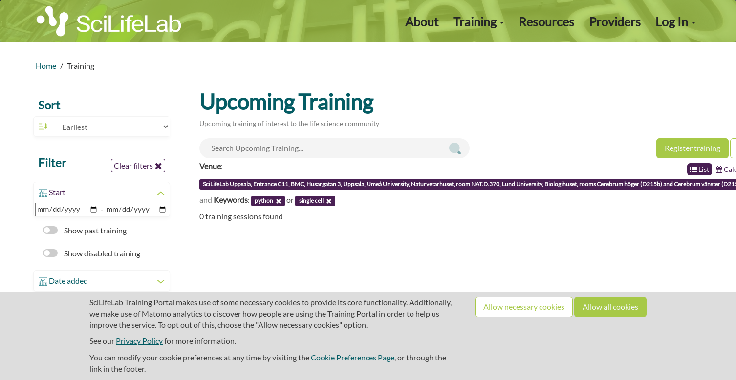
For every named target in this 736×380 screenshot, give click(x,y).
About (421, 21)
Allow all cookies (610, 306)
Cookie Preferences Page (352, 357)
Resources (546, 21)
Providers (615, 21)
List (699, 169)
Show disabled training (91, 253)
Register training (692, 147)
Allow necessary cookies (523, 306)
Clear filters (138, 165)
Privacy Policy (139, 340)
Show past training (85, 230)
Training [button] (478, 21)
